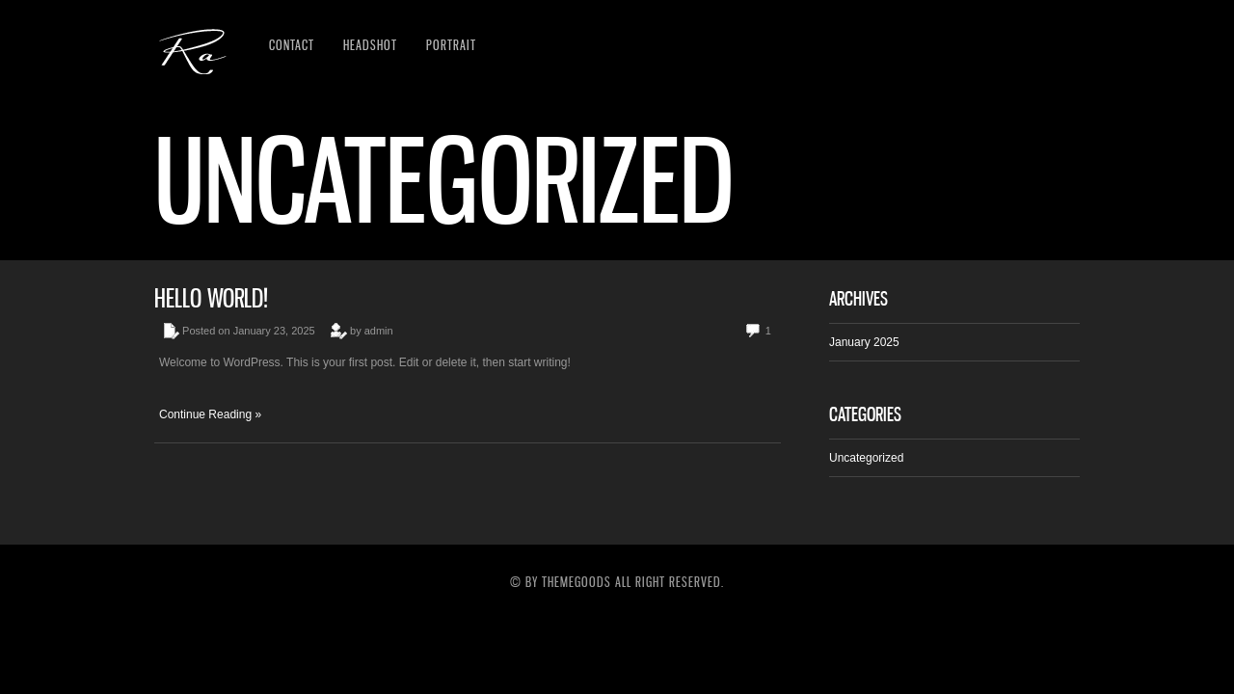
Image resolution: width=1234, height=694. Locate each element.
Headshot (370, 45)
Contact (291, 45)
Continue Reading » (210, 414)
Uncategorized (866, 458)
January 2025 (864, 342)
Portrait (451, 45)
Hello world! (211, 298)
